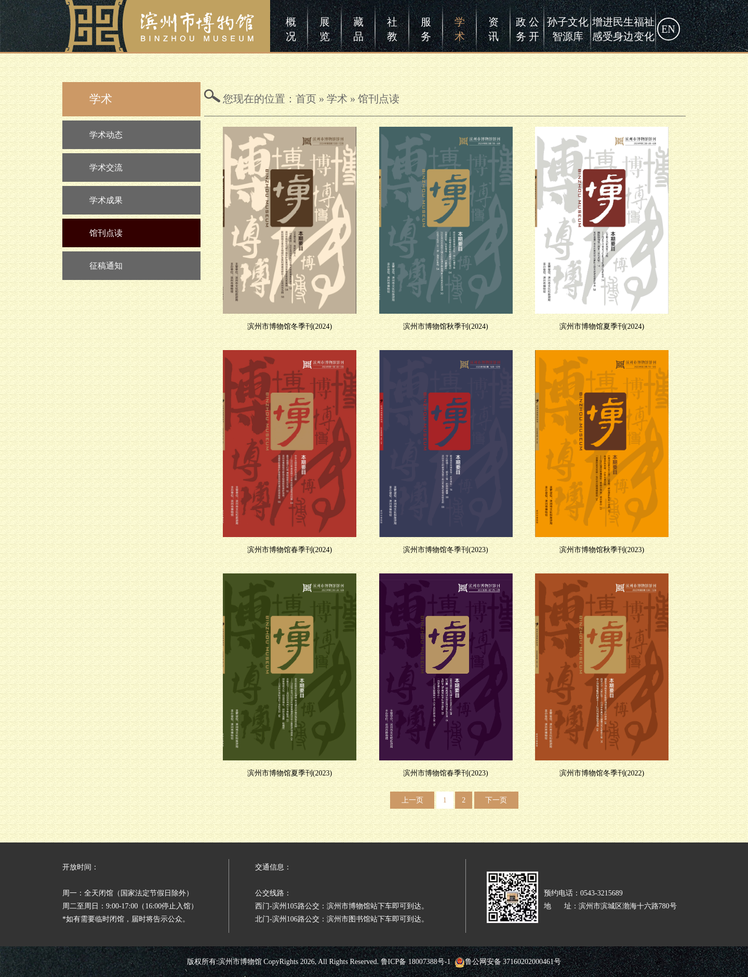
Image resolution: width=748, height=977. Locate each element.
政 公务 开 (527, 29)
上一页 (412, 800)
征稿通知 (106, 265)
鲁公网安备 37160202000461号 (508, 962)
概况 (291, 29)
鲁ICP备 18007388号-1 (416, 962)
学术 (460, 29)
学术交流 (106, 167)
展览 (324, 29)
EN (668, 29)
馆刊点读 (106, 233)
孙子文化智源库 (568, 29)
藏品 (358, 29)
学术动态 (106, 134)
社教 (392, 29)
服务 (426, 29)
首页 (306, 98)
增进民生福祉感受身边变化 (623, 29)
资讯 (493, 29)
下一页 (496, 800)
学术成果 (106, 200)
